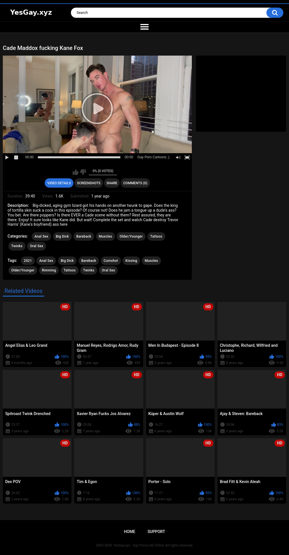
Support (156, 531)
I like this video (76, 172)
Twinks (17, 246)
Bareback (83, 236)
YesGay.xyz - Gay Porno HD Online (138, 545)
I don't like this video (83, 172)
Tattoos (156, 236)
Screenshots (88, 183)
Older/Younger (131, 236)
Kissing (131, 261)
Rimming (49, 270)
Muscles (105, 236)
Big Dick (62, 236)
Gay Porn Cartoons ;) (153, 157)
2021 (28, 261)
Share (112, 183)
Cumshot (111, 261)
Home (129, 531)
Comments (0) (135, 183)
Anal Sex (41, 236)
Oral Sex (36, 246)
